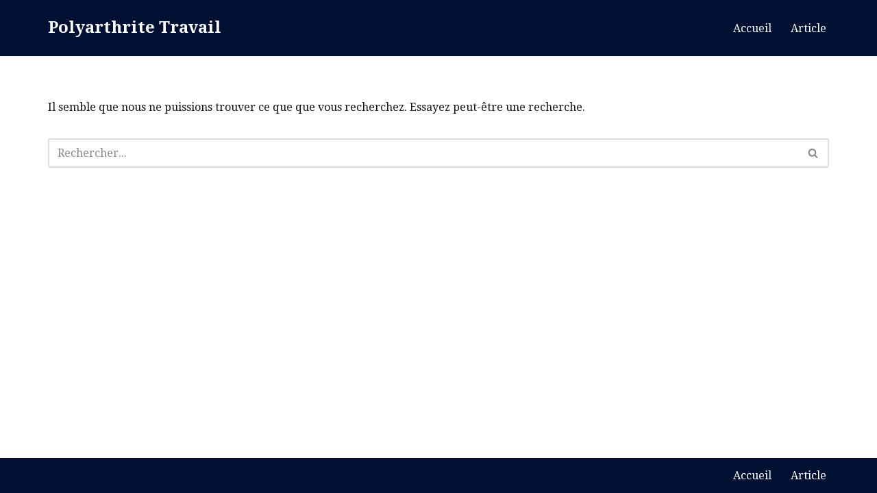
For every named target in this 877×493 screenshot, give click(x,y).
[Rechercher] (423, 153)
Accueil (752, 28)
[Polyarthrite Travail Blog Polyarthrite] (134, 28)
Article (808, 28)
